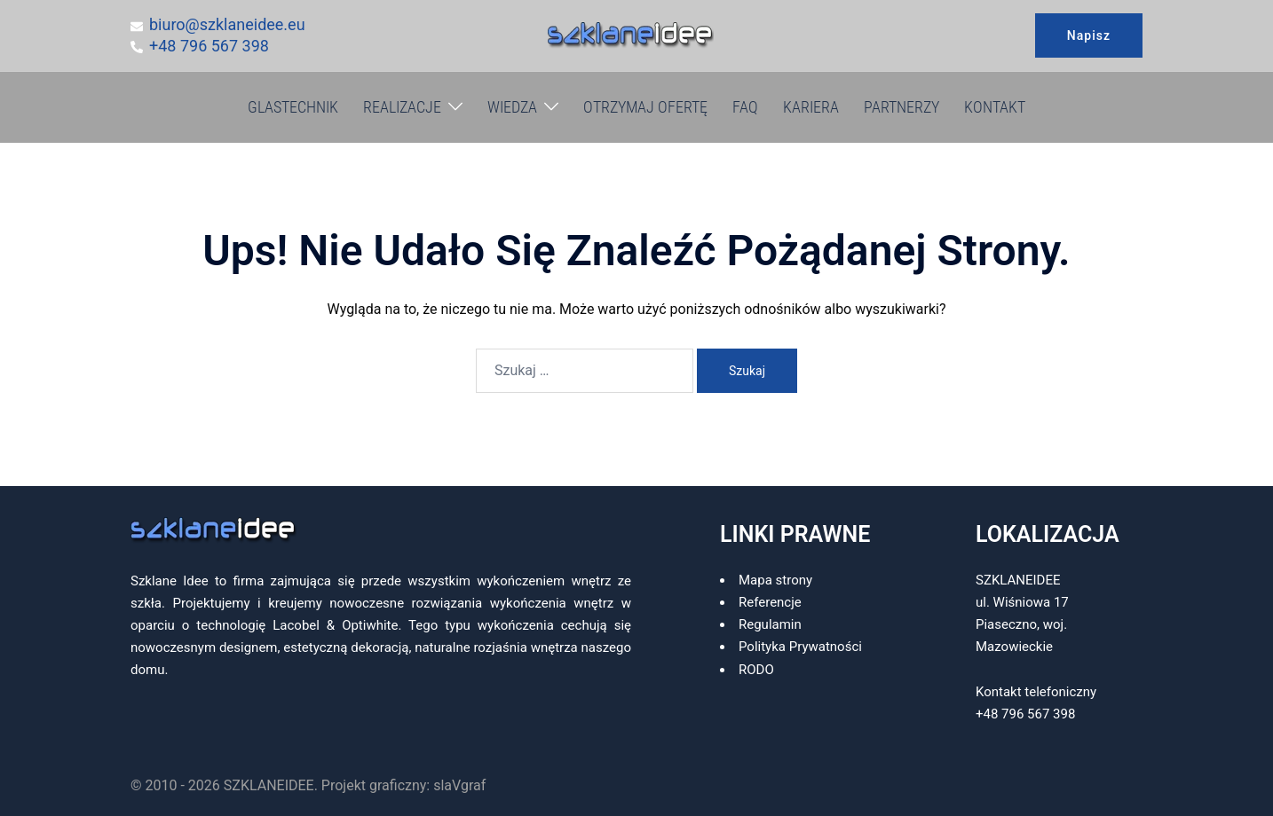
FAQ (745, 107)
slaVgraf (459, 785)
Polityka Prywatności (800, 647)
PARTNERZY (901, 107)
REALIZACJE (402, 107)
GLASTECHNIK (293, 107)
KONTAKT (994, 107)
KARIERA (811, 107)
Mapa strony (775, 580)
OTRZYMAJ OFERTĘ (645, 107)
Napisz (1089, 35)
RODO (756, 670)
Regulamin (770, 624)
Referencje (770, 602)
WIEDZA (512, 107)
